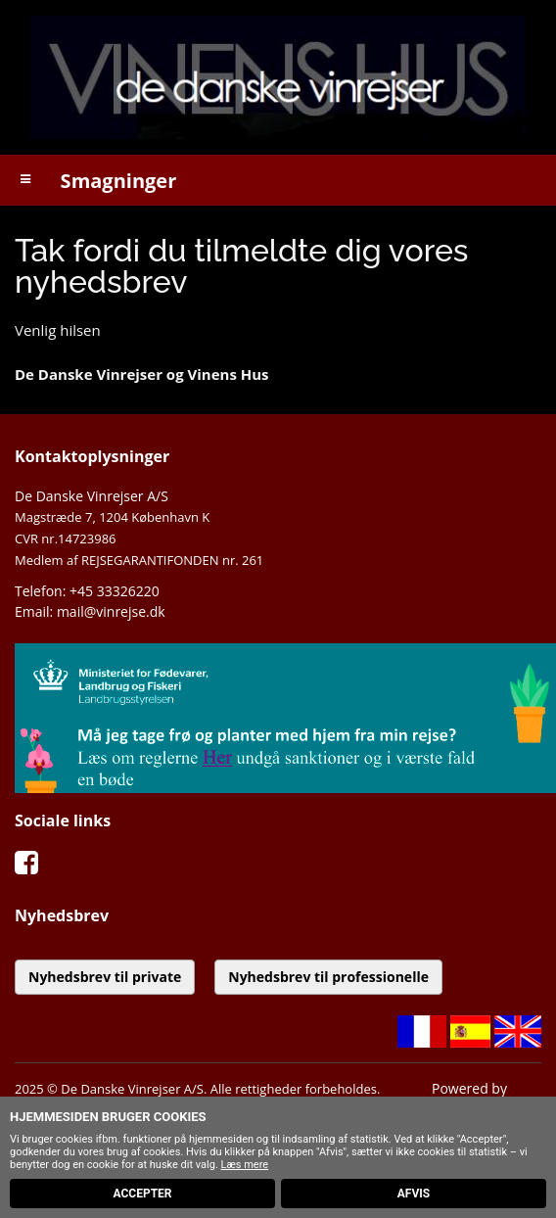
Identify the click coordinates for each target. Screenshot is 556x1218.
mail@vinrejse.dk (111, 611)
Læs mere (245, 1164)
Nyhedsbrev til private (104, 976)
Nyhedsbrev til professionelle (328, 976)
